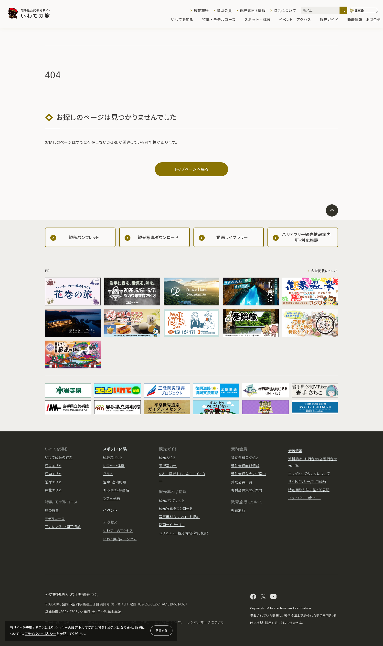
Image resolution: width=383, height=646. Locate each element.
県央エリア (53, 465)
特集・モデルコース (221, 19)
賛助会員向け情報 (245, 465)
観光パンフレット (171, 500)
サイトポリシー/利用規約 (307, 481)
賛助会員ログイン (244, 457)
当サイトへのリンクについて (309, 473)
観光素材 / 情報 (253, 10)
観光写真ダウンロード (176, 508)
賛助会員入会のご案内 (248, 473)
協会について (285, 10)
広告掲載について (324, 270)
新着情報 (354, 19)
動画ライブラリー (172, 524)
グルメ (108, 473)
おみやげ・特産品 (116, 490)
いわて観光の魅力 (59, 457)
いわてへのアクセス (118, 530)
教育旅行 (201, 10)
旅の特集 (52, 510)
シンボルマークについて (205, 622)
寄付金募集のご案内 (246, 490)
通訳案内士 (168, 465)
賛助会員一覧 (241, 481)
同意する (161, 630)
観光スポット (112, 457)
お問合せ (373, 19)
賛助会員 (224, 10)
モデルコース (55, 518)
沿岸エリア (53, 481)
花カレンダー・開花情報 (63, 526)
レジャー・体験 (114, 465)
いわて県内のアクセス (120, 538)
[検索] (343, 10)
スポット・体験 (259, 19)
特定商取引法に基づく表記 (309, 489)
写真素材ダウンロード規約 (179, 516)
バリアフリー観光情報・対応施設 (183, 533)
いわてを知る (184, 19)
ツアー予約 (111, 498)
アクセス (306, 19)
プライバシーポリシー (40, 633)
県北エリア (53, 490)
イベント (285, 19)
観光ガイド (331, 19)
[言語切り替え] (364, 10)
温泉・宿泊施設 (114, 481)
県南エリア (53, 473)
